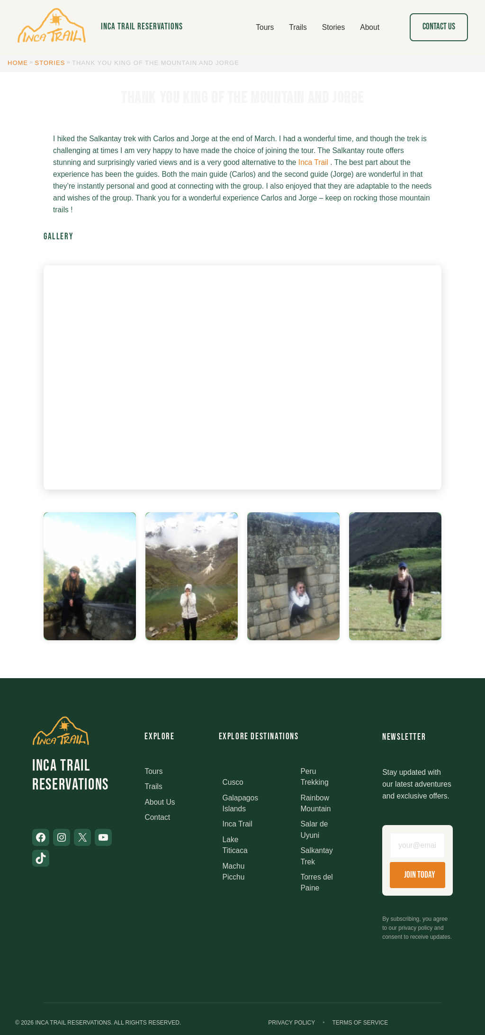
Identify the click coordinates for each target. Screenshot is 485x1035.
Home (18, 62)
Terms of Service (360, 1022)
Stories (50, 62)
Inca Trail (313, 162)
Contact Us (438, 26)
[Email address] (417, 845)
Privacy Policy (291, 1022)
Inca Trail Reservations (142, 26)
